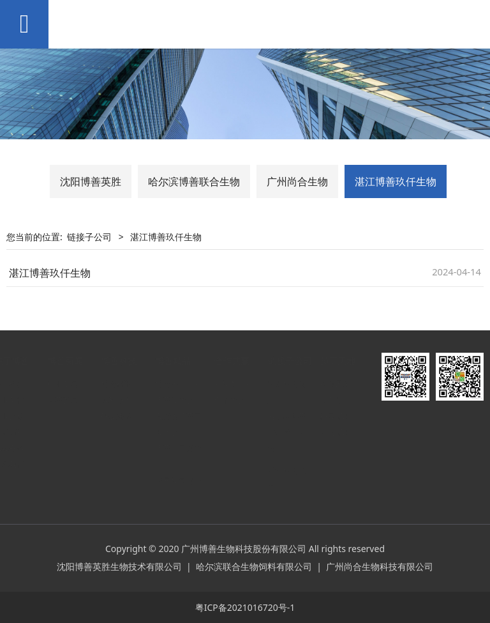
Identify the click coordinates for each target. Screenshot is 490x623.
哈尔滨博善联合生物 (194, 181)
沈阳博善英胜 (90, 181)
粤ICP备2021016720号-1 (245, 607)
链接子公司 (89, 237)
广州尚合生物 (297, 181)
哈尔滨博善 (299, 416)
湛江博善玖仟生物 (395, 181)
